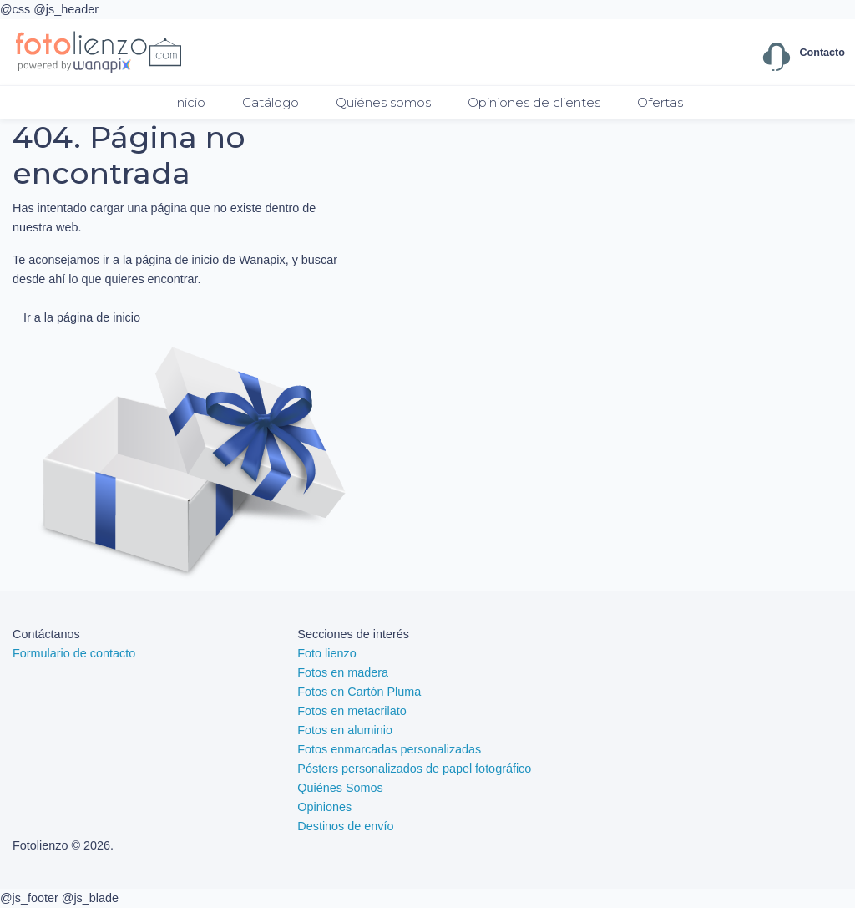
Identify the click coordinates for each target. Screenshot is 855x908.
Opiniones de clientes (534, 102)
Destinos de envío (345, 826)
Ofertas (660, 102)
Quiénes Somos (339, 787)
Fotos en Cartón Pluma (359, 691)
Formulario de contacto (74, 653)
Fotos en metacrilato (351, 711)
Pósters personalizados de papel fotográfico (414, 768)
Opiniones (324, 807)
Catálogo (270, 102)
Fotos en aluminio (344, 730)
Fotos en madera (342, 672)
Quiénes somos (383, 102)
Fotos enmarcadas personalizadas (389, 749)
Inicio (189, 102)
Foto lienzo (326, 653)
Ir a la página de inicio (81, 317)
